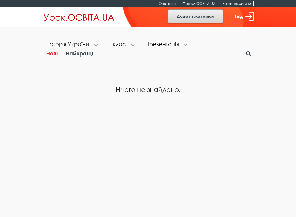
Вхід (244, 16)
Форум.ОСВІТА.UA (199, 3)
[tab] (72, 44)
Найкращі (79, 53)
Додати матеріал (195, 16)
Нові (52, 53)
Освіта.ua (167, 3)
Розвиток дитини (236, 3)
